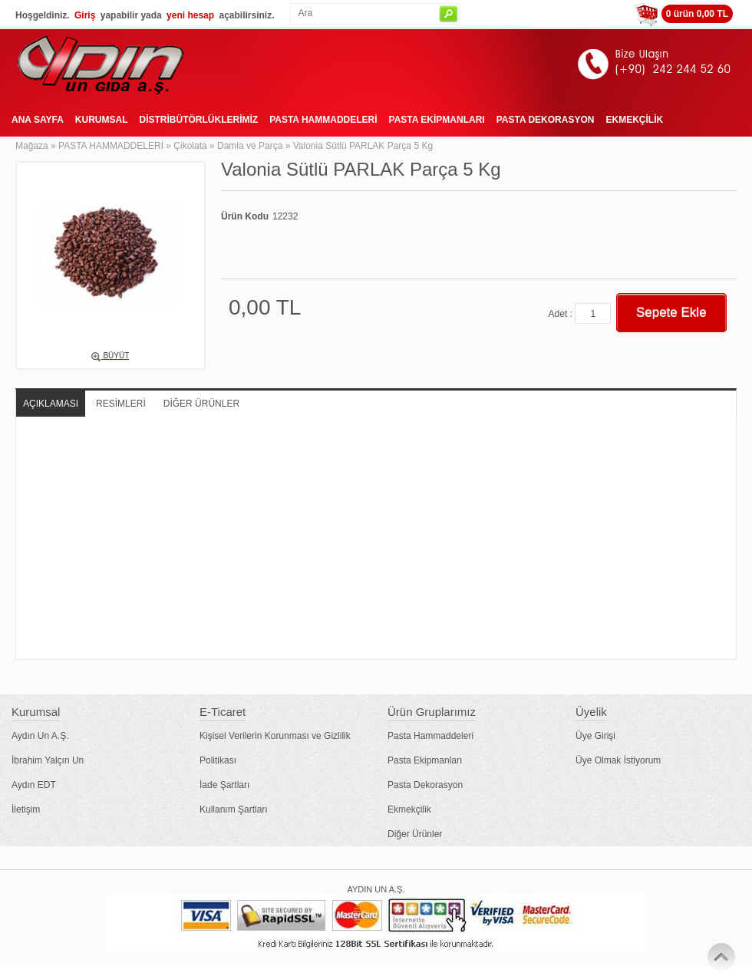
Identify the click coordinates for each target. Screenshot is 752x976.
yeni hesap (190, 15)
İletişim (26, 809)
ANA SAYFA (38, 119)
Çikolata (189, 145)
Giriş (84, 15)
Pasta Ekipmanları (425, 760)
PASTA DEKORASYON (545, 119)
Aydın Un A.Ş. (40, 735)
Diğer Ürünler (415, 834)
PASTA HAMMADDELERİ (323, 119)
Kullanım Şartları (234, 809)
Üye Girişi (595, 735)
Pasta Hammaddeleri (430, 735)
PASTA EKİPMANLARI (437, 119)
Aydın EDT (34, 785)
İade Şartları (224, 785)
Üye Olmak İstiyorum (618, 760)
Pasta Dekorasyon (425, 785)
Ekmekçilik (409, 809)
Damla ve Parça (249, 145)
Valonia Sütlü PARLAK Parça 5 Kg (363, 145)
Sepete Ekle (671, 312)
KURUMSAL (101, 119)
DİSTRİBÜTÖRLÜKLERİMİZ (198, 119)
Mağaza (31, 145)
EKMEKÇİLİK (634, 119)
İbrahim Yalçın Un (48, 760)
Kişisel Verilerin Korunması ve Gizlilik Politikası (275, 748)
